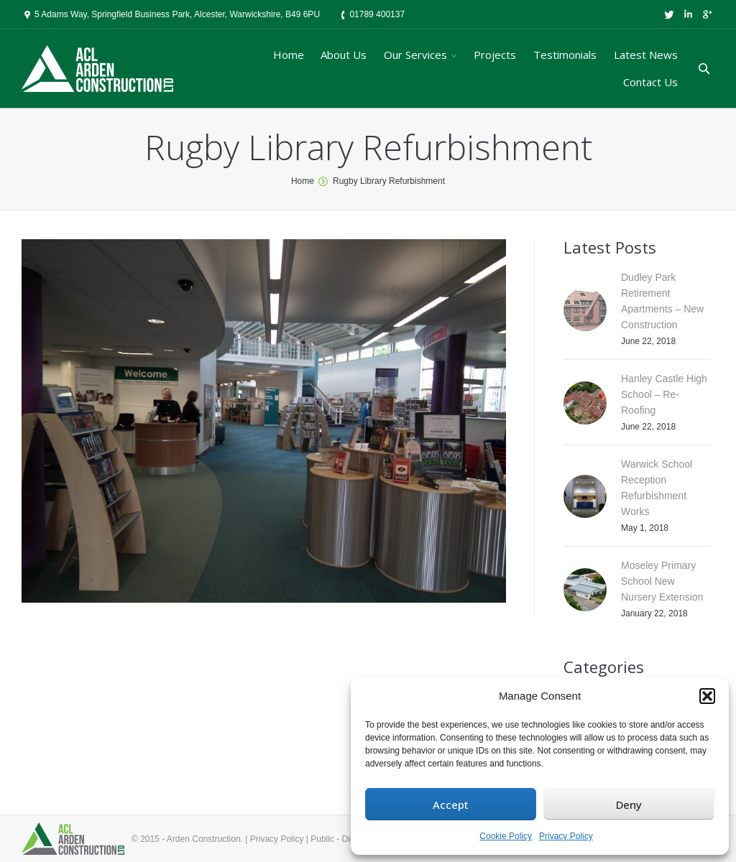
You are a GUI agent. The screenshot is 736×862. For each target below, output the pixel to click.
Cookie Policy (505, 836)
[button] (707, 696)
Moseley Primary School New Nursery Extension (662, 581)
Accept (451, 804)
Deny (629, 804)
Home (302, 181)
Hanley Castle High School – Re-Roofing (664, 394)
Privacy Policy (566, 836)
